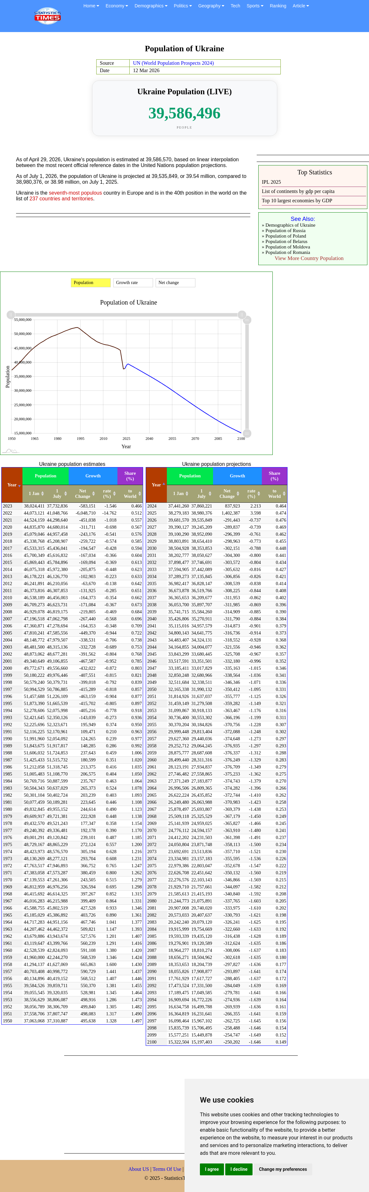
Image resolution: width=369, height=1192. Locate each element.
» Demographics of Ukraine (288, 225)
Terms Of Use (167, 1169)
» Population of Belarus (284, 241)
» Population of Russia (283, 230)
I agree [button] (212, 1169)
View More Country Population (309, 258)
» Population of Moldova (286, 246)
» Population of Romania (286, 252)
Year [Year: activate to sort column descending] (156, 484)
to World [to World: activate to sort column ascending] (130, 493)
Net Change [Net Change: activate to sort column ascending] (82, 493)
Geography (211, 5)
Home (91, 5)
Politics (183, 5)
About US (138, 1169)
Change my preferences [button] (283, 1169)
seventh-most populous (75, 193)
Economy (117, 5)
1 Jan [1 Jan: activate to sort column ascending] (34, 493)
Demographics (150, 5)
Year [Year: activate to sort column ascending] (12, 484)
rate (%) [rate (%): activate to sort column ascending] (107, 493)
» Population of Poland (284, 236)
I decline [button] (238, 1169)
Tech (235, 5)
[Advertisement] (178, 1104)
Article (301, 5)
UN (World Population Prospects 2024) (173, 63)
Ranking (278, 5)
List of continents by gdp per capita (298, 191)
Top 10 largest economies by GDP (297, 200)
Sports (255, 5)
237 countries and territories (61, 198)
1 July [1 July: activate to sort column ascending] (57, 493)
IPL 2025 (271, 182)
